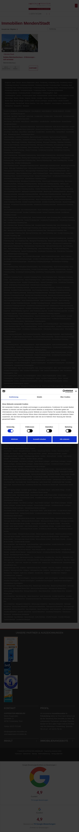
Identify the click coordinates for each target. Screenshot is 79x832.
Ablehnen (14, 439)
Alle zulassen (64, 439)
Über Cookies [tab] (65, 397)
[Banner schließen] (76, 391)
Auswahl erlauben (39, 439)
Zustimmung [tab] (13, 397)
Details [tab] (39, 397)
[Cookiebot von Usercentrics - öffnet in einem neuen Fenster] (64, 391)
